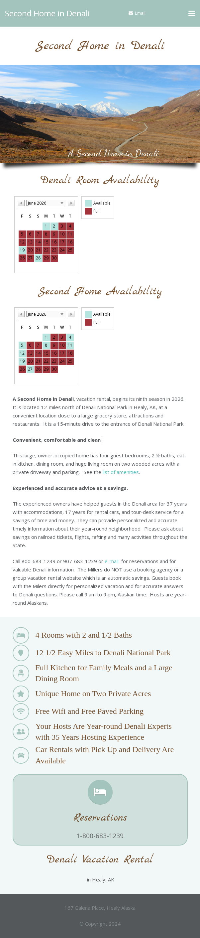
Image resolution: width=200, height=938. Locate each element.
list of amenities (121, 472)
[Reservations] (100, 792)
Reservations (100, 818)
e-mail (112, 561)
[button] (191, 13)
